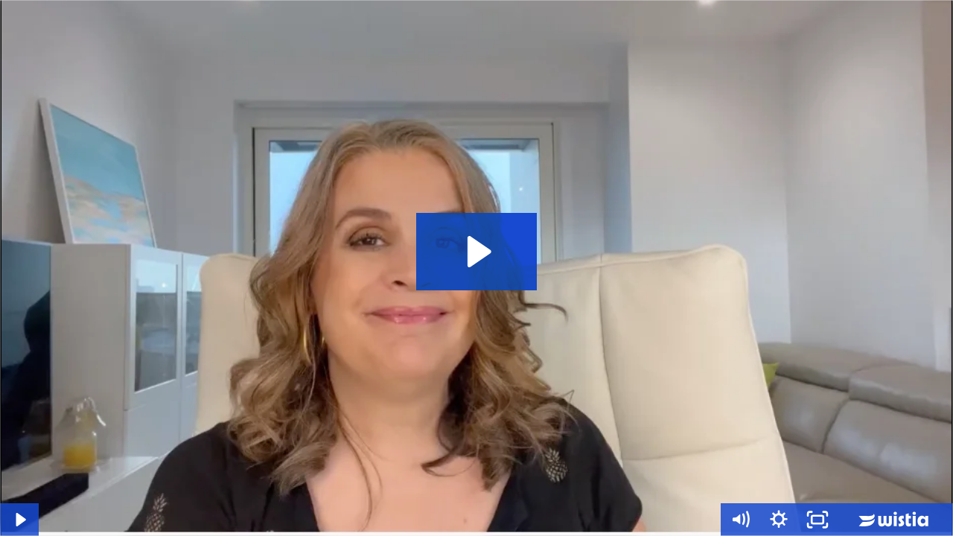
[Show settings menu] (778, 519)
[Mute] (740, 519)
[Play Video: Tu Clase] (477, 251)
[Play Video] (19, 519)
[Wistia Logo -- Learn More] (895, 519)
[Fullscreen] (817, 519)
